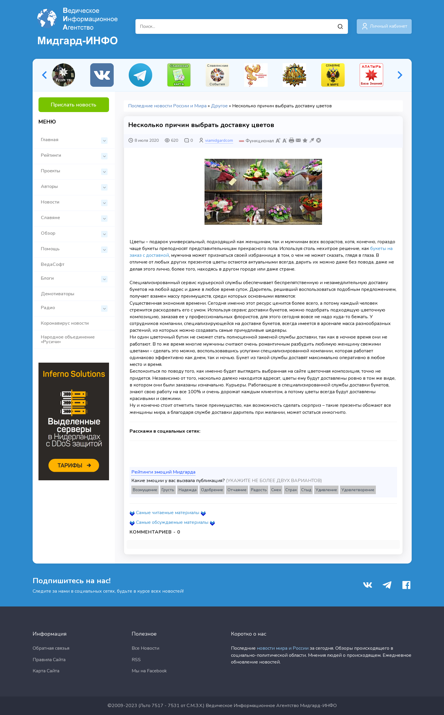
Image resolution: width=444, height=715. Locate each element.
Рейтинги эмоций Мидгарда (163, 472)
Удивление (326, 490)
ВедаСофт (52, 264)
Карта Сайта (46, 671)
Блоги (74, 278)
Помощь (74, 249)
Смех (276, 490)
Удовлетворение (357, 490)
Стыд (306, 490)
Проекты (74, 171)
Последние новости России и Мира (167, 106)
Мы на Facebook (149, 671)
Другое (219, 106)
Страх (291, 490)
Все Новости (145, 648)
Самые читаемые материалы (167, 512)
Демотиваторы (57, 294)
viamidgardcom (219, 140)
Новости (74, 202)
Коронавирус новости (65, 323)
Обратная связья (51, 648)
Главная (74, 140)
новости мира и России (283, 648)
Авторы (74, 187)
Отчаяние (237, 490)
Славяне (74, 218)
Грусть (168, 490)
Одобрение (212, 490)
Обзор (74, 233)
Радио (74, 308)
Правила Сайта (49, 659)
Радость (259, 490)
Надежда (188, 490)
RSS (136, 659)
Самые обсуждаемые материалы (172, 522)
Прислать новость (73, 104)
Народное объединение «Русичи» (68, 339)
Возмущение (145, 490)
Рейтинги (74, 155)
